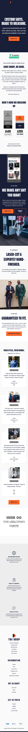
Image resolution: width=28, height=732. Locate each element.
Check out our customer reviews (14, 145)
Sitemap (14, 664)
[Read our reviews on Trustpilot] (14, 56)
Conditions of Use (14, 671)
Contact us (14, 673)
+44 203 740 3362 (14, 710)
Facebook (14, 704)
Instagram (14, 706)
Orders (14, 689)
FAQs (14, 666)
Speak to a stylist (20, 211)
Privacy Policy (14, 669)
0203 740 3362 (14, 653)
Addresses (14, 692)
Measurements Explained (14, 333)
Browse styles (14, 39)
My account (14, 687)
